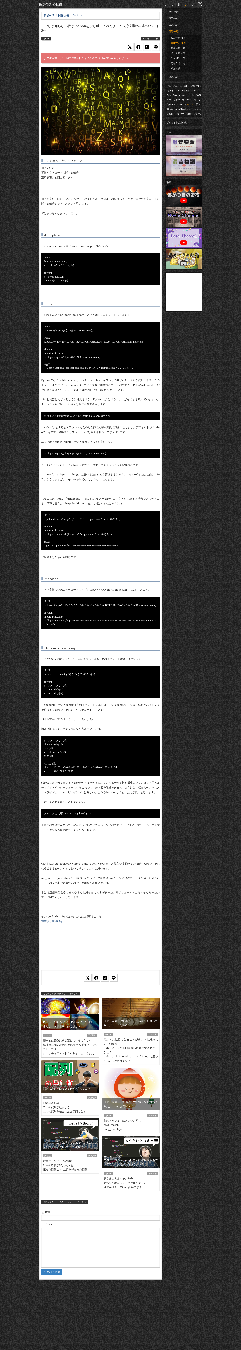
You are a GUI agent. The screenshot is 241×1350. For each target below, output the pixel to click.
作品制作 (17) (178, 58)
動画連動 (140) (178, 48)
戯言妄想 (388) (178, 38)
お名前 (46, 1212)
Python (191, 104)
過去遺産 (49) (178, 53)
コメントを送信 (51, 1272)
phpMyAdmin (182, 109)
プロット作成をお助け (178, 123)
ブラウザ (179, 114)
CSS (178, 90)
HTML (183, 86)
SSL (194, 90)
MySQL (186, 90)
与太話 (170, 109)
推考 (169, 100)
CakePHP (181, 104)
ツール (190, 95)
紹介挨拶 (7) (177, 68)
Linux (170, 114)
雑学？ (197, 100)
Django (170, 90)
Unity (177, 100)
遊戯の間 (172, 25)
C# (199, 90)
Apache (171, 104)
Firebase (196, 109)
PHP (175, 86)
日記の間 (172, 31)
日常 (198, 104)
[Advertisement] (100, 951)
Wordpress (179, 95)
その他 (197, 114)
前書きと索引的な (52, 921)
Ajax (169, 95)
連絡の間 (172, 77)
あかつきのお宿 (50, 4)
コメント (47, 1224)
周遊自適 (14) (178, 63)
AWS (198, 95)
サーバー (186, 100)
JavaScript (195, 86)
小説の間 (172, 12)
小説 (169, 86)
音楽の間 (172, 18)
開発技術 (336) (178, 43)
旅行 (189, 114)
